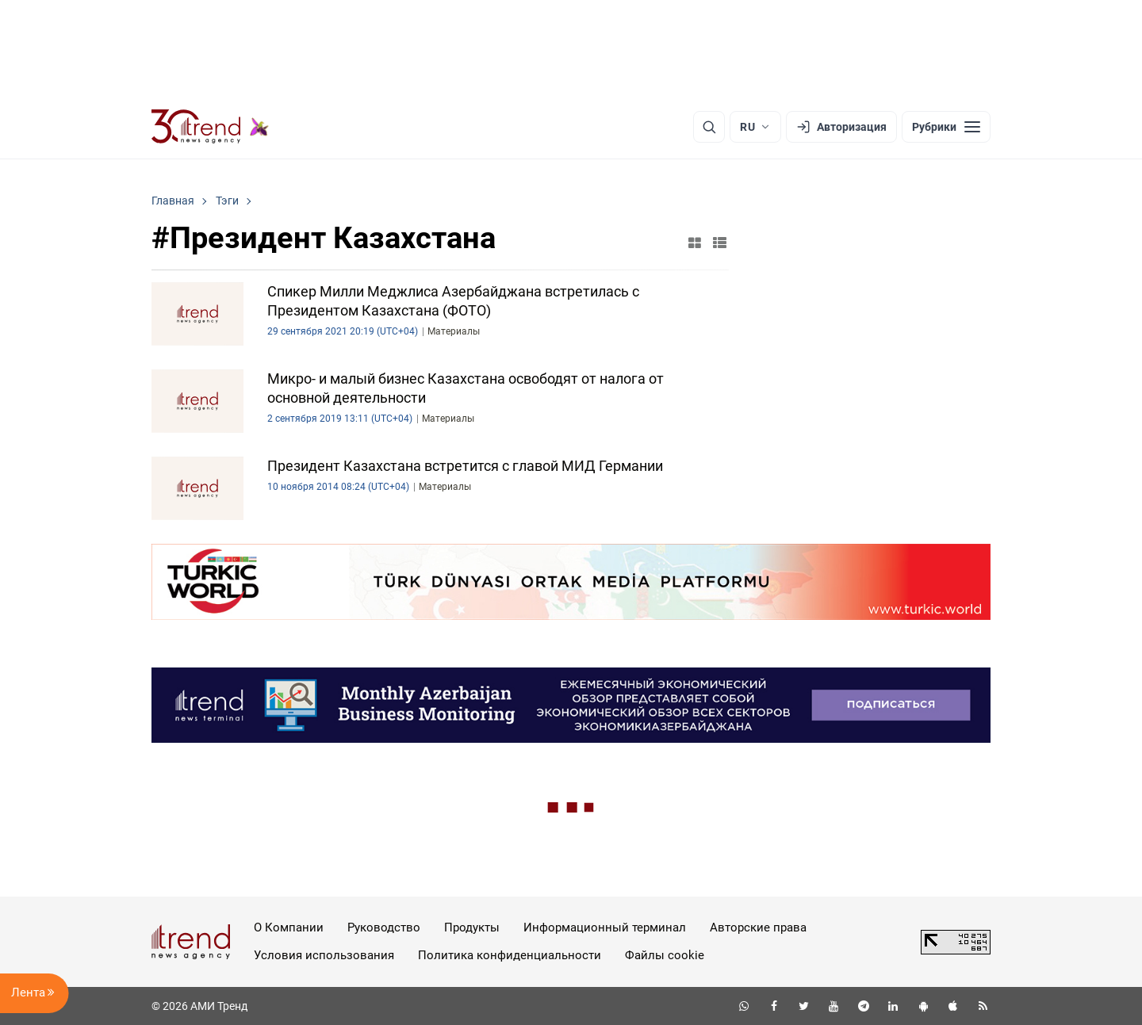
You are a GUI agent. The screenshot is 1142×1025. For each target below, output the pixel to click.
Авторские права (758, 927)
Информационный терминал (604, 927)
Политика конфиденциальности (509, 955)
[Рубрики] (946, 127)
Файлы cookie (664, 955)
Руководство (383, 927)
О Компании (289, 927)
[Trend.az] (210, 126)
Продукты (472, 927)
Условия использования (324, 955)
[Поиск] (709, 127)
